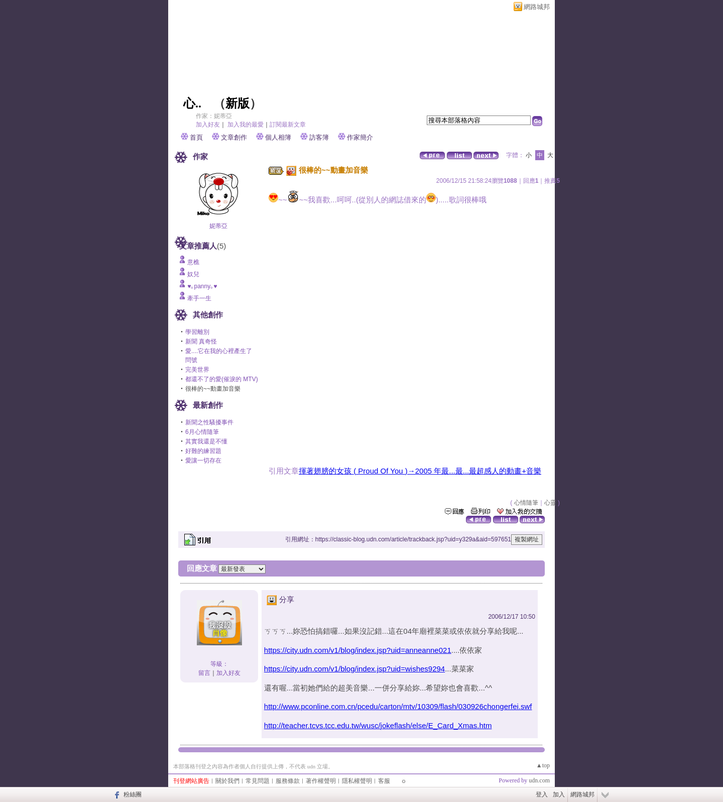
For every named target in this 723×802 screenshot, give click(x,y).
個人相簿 (278, 137)
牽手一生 (199, 298)
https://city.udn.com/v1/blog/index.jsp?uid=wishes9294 (354, 668)
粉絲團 (133, 794)
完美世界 (197, 369)
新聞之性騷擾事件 (209, 422)
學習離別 (197, 331)
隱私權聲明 (357, 780)
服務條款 (288, 780)
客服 (384, 780)
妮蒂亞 (218, 226)
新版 (237, 103)
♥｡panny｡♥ (202, 286)
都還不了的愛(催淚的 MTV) (221, 379)
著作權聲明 (321, 780)
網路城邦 (537, 7)
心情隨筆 (526, 502)
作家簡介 (360, 137)
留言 (204, 672)
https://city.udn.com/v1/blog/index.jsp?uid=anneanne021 (357, 650)
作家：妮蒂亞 (214, 116)
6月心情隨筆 (202, 431)
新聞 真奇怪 (201, 341)
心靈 (550, 502)
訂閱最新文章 (288, 124)
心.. (192, 103)
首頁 (196, 137)
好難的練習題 (203, 450)
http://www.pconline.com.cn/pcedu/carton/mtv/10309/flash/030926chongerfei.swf (398, 706)
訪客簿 (319, 137)
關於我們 (227, 780)
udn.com (539, 780)
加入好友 (208, 124)
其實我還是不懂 (206, 441)
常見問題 (258, 780)
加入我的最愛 (245, 124)
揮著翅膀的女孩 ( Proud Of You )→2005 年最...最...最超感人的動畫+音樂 (420, 471)
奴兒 (193, 274)
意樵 (193, 262)
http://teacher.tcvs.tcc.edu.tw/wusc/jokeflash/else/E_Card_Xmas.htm (378, 725)
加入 (559, 794)
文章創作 (234, 137)
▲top (543, 765)
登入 (542, 794)
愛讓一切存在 (203, 460)
